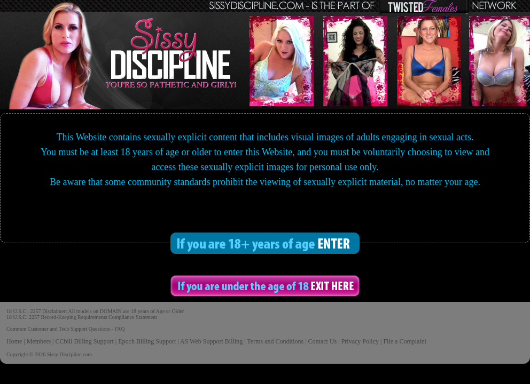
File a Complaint (404, 341)
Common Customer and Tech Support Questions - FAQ (65, 329)
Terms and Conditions (275, 341)
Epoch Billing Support (147, 341)
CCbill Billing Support (84, 341)
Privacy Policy (360, 341)
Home (14, 341)
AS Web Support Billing (211, 341)
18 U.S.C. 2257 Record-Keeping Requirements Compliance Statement (81, 317)
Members (39, 341)
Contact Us (322, 341)
